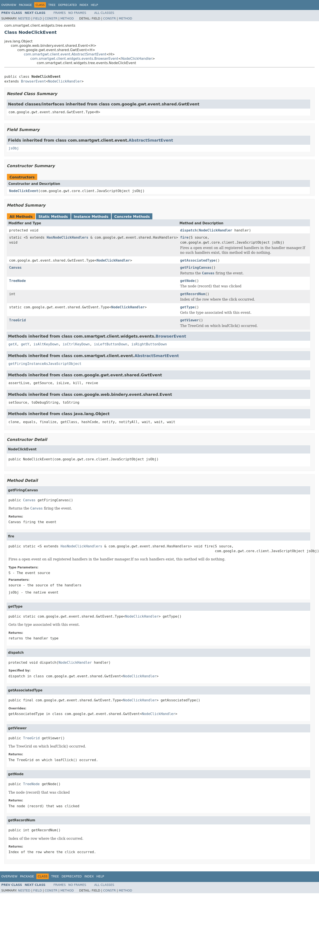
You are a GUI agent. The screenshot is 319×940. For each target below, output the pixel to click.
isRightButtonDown (149, 344)
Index (83, 4)
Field (37, 18)
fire (184, 237)
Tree (51, 4)
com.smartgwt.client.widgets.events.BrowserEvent (74, 59)
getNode (187, 281)
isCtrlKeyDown (76, 344)
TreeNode (17, 281)
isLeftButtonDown (110, 344)
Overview (8, 4)
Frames (59, 13)
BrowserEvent (33, 81)
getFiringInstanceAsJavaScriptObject (44, 364)
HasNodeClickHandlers (67, 237)
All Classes (104, 13)
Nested (24, 18)
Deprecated (67, 4)
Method (67, 18)
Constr (51, 18)
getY (25, 344)
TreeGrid (17, 320)
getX (12, 344)
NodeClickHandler (136, 59)
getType (187, 307)
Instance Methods (91, 217)
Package (25, 4)
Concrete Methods (132, 217)
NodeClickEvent (23, 191)
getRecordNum (192, 294)
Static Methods (53, 217)
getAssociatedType (198, 260)
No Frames (77, 13)
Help (94, 4)
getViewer (189, 320)
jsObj (13, 148)
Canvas (15, 267)
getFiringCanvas (195, 267)
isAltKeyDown (46, 344)
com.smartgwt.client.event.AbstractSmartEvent (65, 54)
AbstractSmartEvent (151, 140)
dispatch (188, 230)
